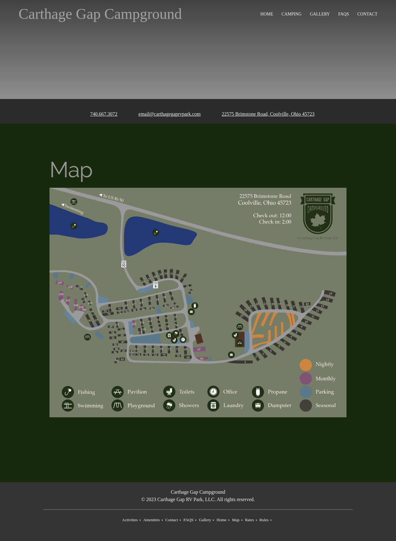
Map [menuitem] (235, 519)
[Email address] (165, 114)
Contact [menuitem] (172, 519)
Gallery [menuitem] (205, 519)
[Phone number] (99, 114)
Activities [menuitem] (130, 519)
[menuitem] (267, 14)
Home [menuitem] (221, 519)
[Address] (264, 114)
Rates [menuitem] (249, 519)
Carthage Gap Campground (100, 13)
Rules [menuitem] (264, 519)
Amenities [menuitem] (151, 519)
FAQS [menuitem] (188, 519)
